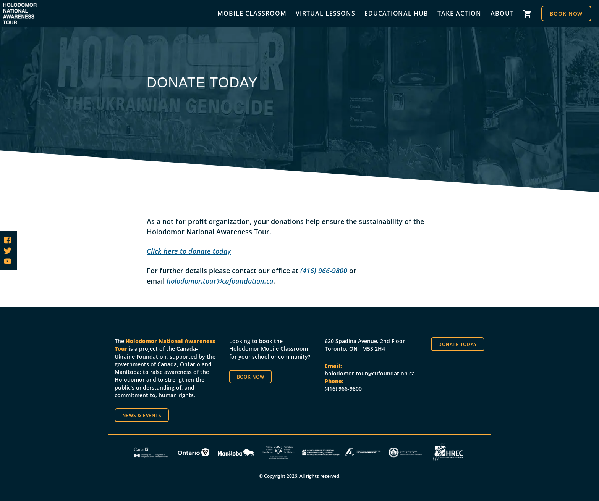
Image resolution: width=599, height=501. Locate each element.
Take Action (459, 13)
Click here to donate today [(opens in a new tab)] (189, 251)
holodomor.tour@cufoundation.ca (220, 280)
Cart (527, 14)
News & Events (142, 415)
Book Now (566, 13)
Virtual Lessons (325, 13)
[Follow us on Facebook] (7, 240)
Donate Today (457, 344)
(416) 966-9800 (323, 270)
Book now (250, 377)
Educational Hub (396, 13)
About (502, 13)
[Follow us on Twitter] (7, 250)
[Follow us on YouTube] (7, 261)
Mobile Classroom (252, 13)
